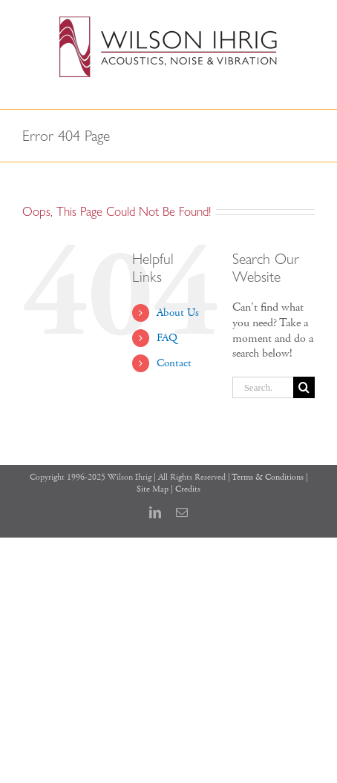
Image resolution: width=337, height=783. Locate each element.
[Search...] (262, 387)
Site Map (152, 489)
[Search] (304, 387)
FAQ (167, 338)
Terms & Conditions (268, 477)
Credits (187, 489)
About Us (178, 312)
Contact (174, 363)
